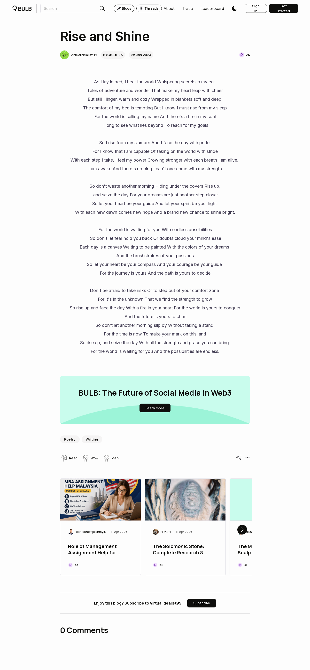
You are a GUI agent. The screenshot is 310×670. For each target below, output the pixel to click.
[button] (169, 8)
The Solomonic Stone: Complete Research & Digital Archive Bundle (179, 550)
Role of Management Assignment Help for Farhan (92, 550)
